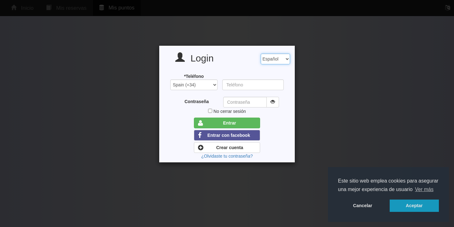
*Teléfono (194, 76)
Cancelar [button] (362, 205)
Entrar (217, 123)
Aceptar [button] (414, 205)
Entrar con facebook (224, 135)
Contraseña (196, 101)
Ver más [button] (424, 189)
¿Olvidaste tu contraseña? (227, 156)
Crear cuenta (220, 147)
